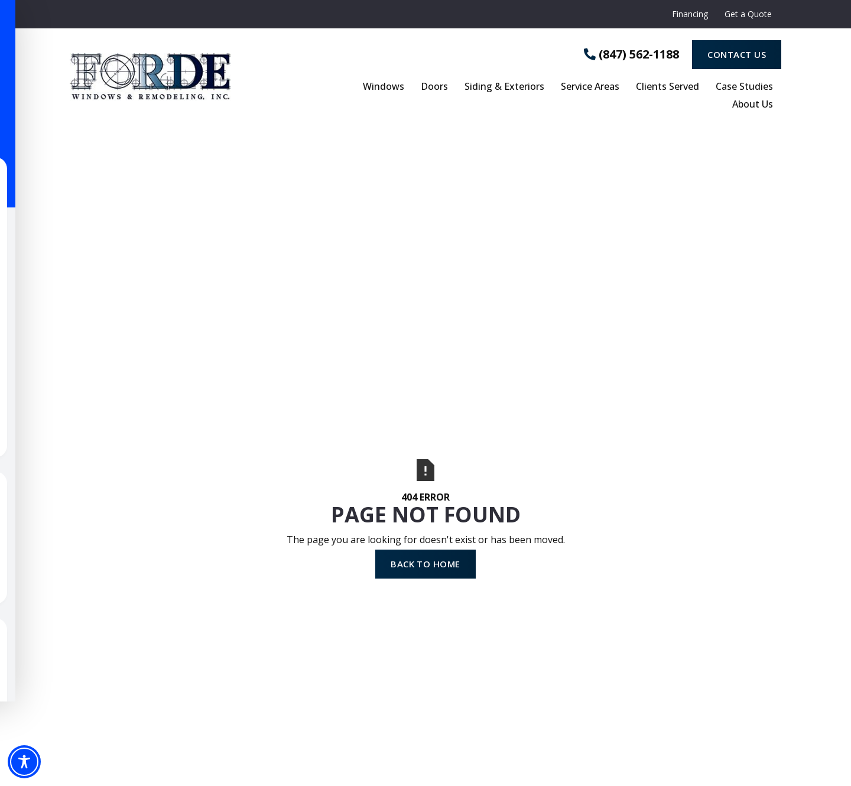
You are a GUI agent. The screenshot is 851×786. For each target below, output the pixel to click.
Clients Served (667, 87)
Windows (383, 87)
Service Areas (590, 87)
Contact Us (736, 54)
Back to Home (425, 564)
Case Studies (744, 87)
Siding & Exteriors (504, 87)
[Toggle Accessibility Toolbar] (24, 761)
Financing (690, 14)
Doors (434, 87)
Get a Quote (748, 14)
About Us (752, 105)
